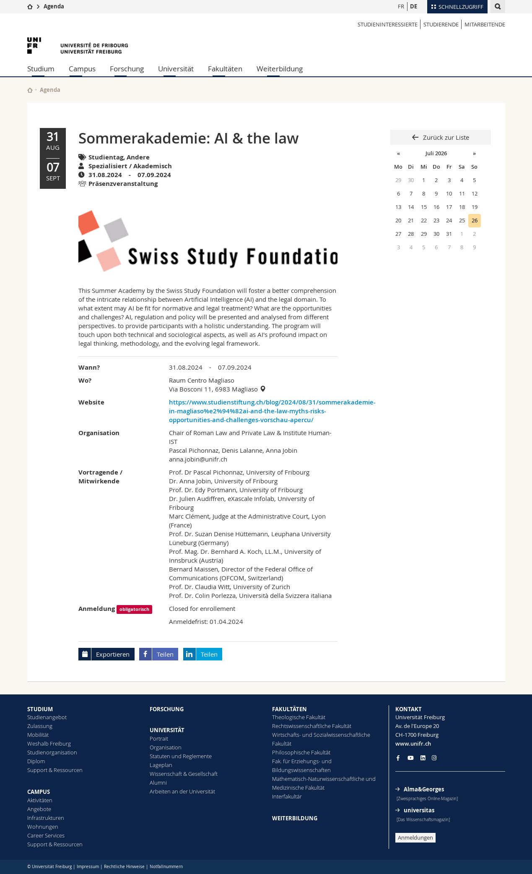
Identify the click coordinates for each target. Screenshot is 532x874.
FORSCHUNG (167, 709)
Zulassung (39, 726)
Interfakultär (287, 796)
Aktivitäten (39, 800)
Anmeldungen (415, 837)
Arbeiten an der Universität (182, 791)
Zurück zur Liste (445, 137)
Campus (82, 68)
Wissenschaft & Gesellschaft (184, 773)
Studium (40, 68)
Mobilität (38, 734)
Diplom (36, 761)
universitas (419, 810)
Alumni (158, 782)
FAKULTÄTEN (289, 709)
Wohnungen (42, 826)
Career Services (46, 835)
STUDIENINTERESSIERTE (388, 24)
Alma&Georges (424, 789)
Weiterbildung (280, 68)
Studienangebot (47, 717)
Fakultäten (225, 68)
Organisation (166, 747)
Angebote (39, 809)
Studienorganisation (52, 752)
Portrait (159, 738)
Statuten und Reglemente (181, 756)
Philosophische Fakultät (301, 752)
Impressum (88, 866)
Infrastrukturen (45, 818)
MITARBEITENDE (485, 24)
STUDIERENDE (441, 24)
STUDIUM (40, 709)
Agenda (54, 6)
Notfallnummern (166, 866)
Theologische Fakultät (298, 717)
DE (413, 6)
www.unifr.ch (413, 743)
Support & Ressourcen (55, 770)
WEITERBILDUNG (294, 818)
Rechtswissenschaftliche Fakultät (311, 726)
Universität (176, 68)
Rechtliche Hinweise (124, 866)
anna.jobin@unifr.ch (198, 459)
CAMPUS (38, 792)
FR (401, 6)
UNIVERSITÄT (167, 730)
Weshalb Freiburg (49, 743)
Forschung (127, 68)
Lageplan (161, 765)
